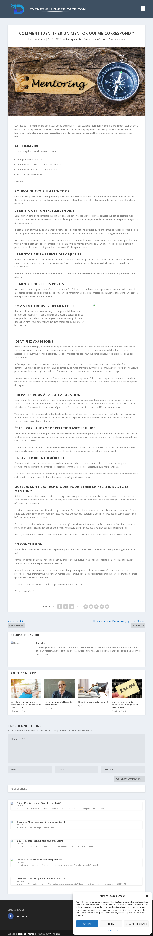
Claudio (41, 38)
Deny (111, 923)
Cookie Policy (112, 930)
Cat (21, 801)
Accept (87, 923)
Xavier (22, 877)
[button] (147, 895)
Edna (21, 858)
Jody (21, 839)
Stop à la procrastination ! (93, 700)
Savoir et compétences (95, 38)
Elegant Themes (26, 932)
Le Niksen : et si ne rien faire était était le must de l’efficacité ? (26, 703)
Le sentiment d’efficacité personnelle (58, 702)
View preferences (136, 923)
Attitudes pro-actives (73, 38)
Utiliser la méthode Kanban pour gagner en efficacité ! (125, 703)
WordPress (54, 932)
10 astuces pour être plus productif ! (45, 801)
